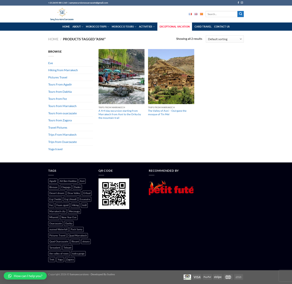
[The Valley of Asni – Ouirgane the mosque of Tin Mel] (171, 76)
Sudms (111, 274)
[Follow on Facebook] (238, 2)
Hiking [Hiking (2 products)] (75, 205)
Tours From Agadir (60, 84)
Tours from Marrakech (62, 106)
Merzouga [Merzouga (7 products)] (74, 211)
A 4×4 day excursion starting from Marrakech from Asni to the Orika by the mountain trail (120, 114)
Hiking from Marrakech (63, 70)
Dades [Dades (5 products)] (77, 187)
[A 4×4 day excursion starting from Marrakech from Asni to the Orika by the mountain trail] (122, 76)
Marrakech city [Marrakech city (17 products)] (57, 211)
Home (66, 26)
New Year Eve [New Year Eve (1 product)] (69, 217)
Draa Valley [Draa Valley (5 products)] (74, 193)
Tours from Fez (57, 98)
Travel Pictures (57, 127)
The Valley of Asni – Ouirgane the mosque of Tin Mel (167, 112)
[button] (25, 276)
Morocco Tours (124, 26)
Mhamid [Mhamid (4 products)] (53, 217)
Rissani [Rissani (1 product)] (75, 241)
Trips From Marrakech (62, 134)
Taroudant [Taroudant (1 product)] (54, 247)
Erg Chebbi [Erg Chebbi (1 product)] (55, 199)
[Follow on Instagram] (242, 2)
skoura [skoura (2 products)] (86, 241)
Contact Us (222, 26)
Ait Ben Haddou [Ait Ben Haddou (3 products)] (68, 181)
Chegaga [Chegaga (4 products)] (66, 187)
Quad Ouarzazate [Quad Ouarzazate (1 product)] (58, 241)
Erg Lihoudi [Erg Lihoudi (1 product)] (70, 199)
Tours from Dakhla (60, 91)
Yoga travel (55, 149)
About (77, 26)
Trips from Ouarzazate (62, 141)
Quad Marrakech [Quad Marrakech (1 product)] (78, 235)
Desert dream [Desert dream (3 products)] (56, 193)
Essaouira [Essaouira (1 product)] (85, 199)
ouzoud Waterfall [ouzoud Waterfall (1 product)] (58, 229)
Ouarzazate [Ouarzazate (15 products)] (55, 223)
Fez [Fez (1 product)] (51, 205)
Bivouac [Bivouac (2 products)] (53, 187)
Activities (147, 26)
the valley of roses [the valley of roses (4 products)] (59, 253)
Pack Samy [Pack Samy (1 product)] (76, 229)
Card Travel (203, 26)
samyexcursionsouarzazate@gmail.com (88, 2)
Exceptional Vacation (175, 26)
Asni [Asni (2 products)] (82, 181)
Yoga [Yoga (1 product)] (60, 259)
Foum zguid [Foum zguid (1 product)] (62, 205)
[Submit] (240, 14)
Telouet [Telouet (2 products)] (68, 247)
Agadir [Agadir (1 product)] (52, 181)
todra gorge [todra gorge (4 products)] (78, 253)
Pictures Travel (57, 77)
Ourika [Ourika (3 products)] (68, 223)
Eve (50, 63)
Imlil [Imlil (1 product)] (84, 205)
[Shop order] (225, 39)
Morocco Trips (97, 26)
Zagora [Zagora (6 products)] (70, 259)
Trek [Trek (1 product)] (51, 259)
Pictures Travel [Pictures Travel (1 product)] (57, 235)
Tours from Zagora (60, 120)
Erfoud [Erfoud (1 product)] (87, 193)
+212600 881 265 (58, 2)
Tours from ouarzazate (62, 113)
